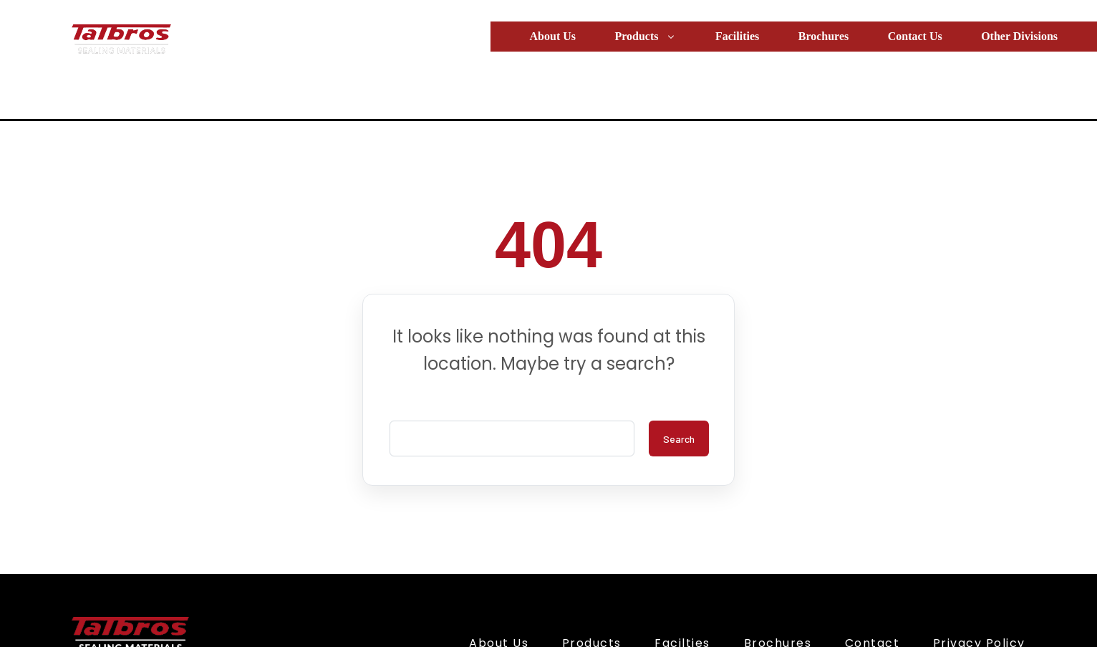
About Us (553, 36)
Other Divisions (1019, 36)
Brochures (823, 36)
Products (645, 36)
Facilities (737, 36)
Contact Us (915, 36)
